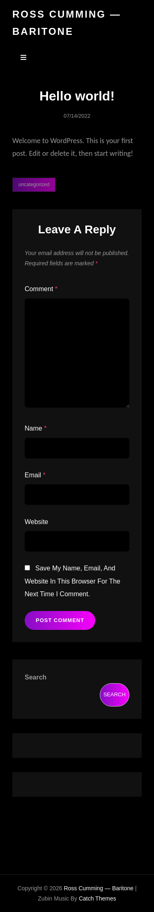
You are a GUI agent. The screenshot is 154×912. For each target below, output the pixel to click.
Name (35, 428)
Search (35, 677)
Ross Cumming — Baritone (98, 888)
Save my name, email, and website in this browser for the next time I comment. (72, 581)
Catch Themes (97, 898)
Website (36, 521)
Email (35, 475)
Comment (41, 288)
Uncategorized (33, 184)
